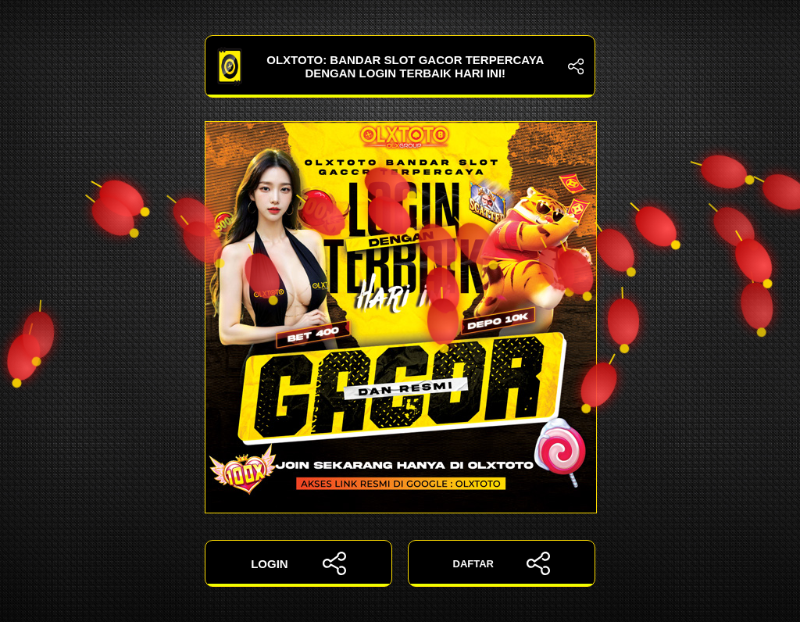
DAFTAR (502, 563)
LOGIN (298, 563)
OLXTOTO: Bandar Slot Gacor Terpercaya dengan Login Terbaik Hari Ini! (400, 66)
